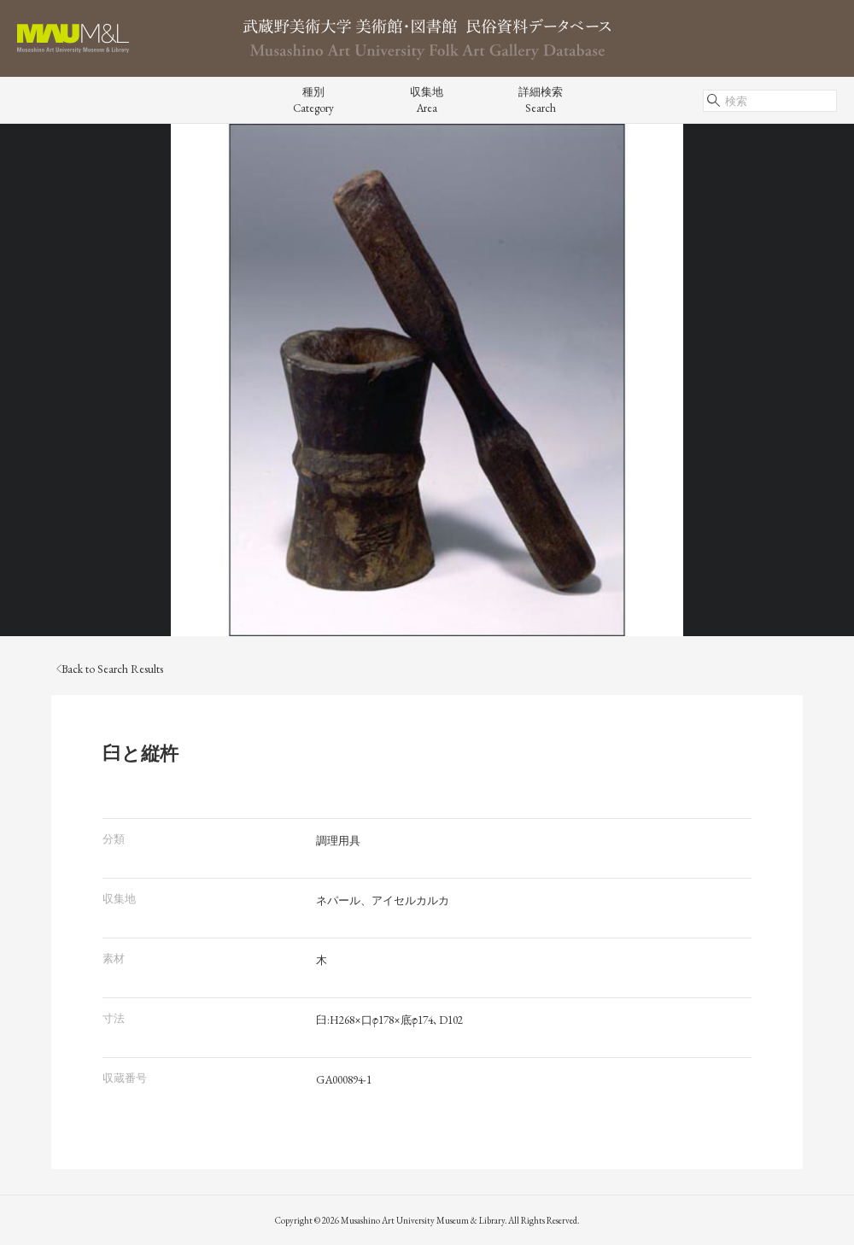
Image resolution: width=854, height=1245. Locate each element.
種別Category (313, 100)
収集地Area (426, 100)
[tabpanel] (427, 380)
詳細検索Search (540, 100)
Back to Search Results (109, 669)
